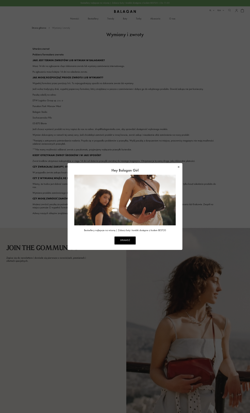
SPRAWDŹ (125, 240)
